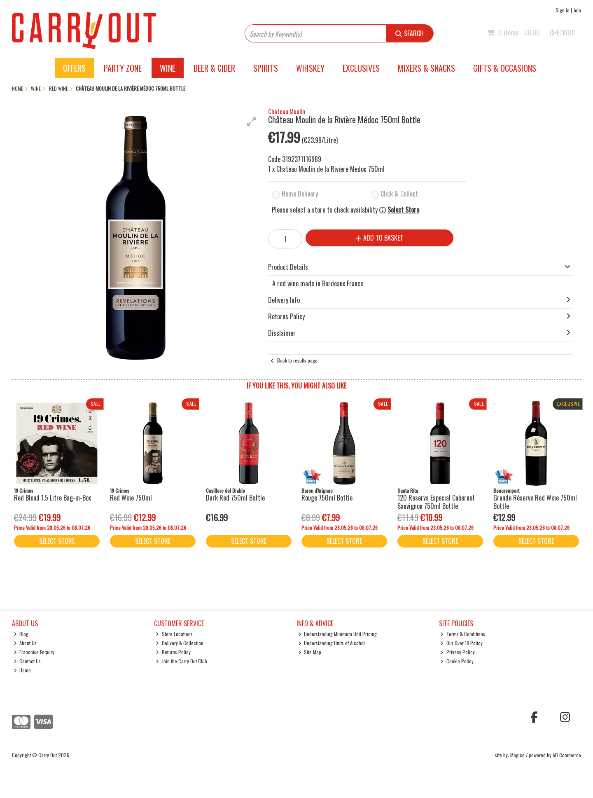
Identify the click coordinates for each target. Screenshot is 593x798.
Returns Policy (173, 651)
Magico (517, 754)
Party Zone (123, 68)
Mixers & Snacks (426, 68)
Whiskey (310, 68)
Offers (74, 68)
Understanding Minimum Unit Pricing (337, 633)
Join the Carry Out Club (181, 661)
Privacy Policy (457, 651)
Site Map (310, 651)
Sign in (563, 10)
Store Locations (174, 633)
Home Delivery (300, 194)
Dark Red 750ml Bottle (235, 498)
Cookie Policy (457, 661)
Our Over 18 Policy (461, 642)
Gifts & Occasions (504, 68)
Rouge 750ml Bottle (327, 498)
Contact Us (27, 661)
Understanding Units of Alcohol (331, 642)
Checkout (563, 32)
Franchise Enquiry (34, 651)
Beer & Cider (214, 68)
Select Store (403, 210)
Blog (21, 633)
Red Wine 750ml (131, 498)
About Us (25, 642)
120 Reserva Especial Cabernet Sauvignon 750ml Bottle (436, 501)
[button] (251, 121)
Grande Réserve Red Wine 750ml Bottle (535, 501)
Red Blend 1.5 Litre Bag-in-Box (52, 498)
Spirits (265, 68)
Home (22, 670)
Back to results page (297, 360)
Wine (167, 68)
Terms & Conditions (462, 633)
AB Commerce (567, 754)
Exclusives (361, 68)
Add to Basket (379, 238)
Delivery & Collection (179, 642)
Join (577, 10)
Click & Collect (399, 194)
